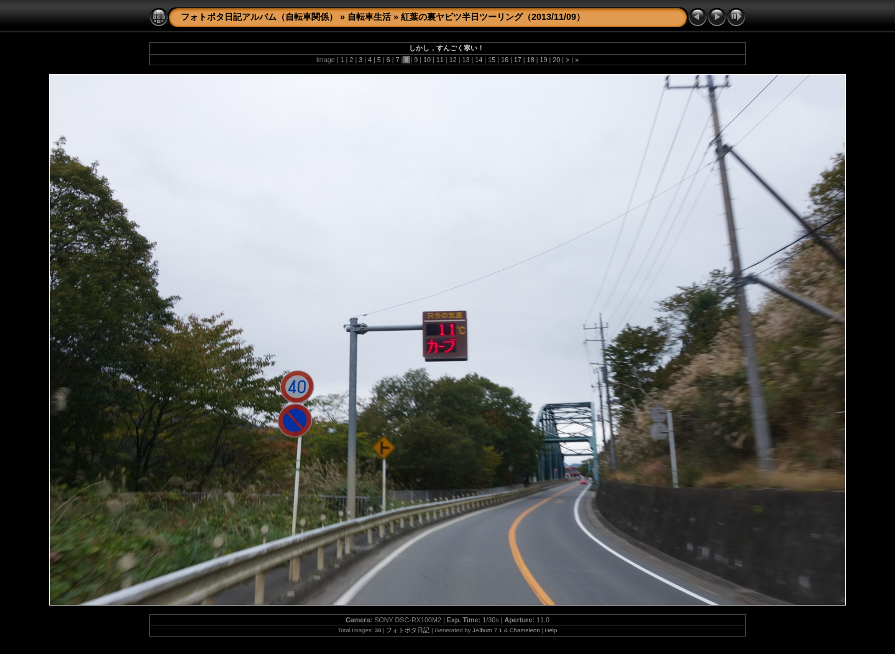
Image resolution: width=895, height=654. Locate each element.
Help (551, 630)
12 (453, 59)
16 (504, 59)
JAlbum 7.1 (487, 630)
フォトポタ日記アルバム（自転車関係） (259, 17)
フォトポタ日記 (407, 630)
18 (530, 59)
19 (543, 59)
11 (440, 59)
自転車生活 (369, 17)
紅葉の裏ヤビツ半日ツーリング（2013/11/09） (493, 17)
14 (478, 59)
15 (491, 59)
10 (427, 59)
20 (556, 59)
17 (517, 59)
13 (465, 59)
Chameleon (525, 630)
